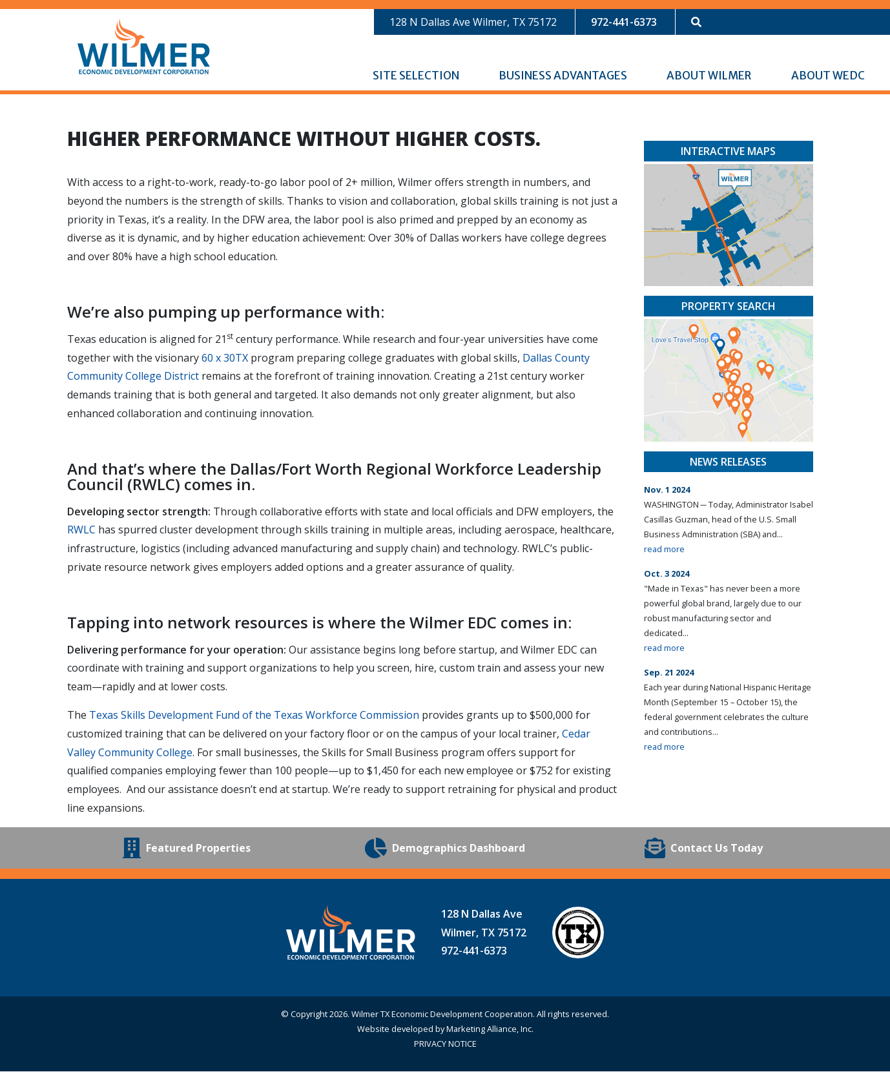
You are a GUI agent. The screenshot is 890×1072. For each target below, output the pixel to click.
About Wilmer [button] (710, 76)
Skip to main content (0, 11)
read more (664, 549)
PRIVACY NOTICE (445, 1044)
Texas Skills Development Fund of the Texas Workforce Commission (254, 715)
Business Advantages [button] (564, 76)
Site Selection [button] (417, 76)
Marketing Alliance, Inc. (489, 1029)
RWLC (81, 530)
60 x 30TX (225, 358)
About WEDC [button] (829, 76)
